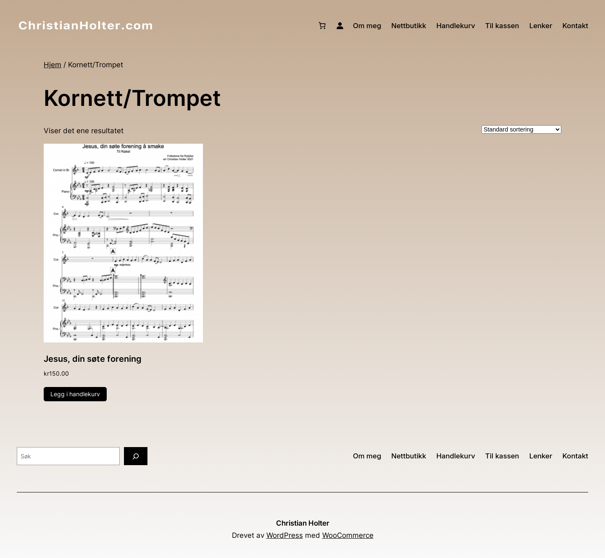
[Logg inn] (340, 25)
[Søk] (135, 456)
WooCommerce (348, 535)
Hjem (52, 65)
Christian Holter (302, 523)
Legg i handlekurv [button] (75, 393)
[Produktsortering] (521, 129)
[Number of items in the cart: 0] (322, 25)
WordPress (284, 535)
